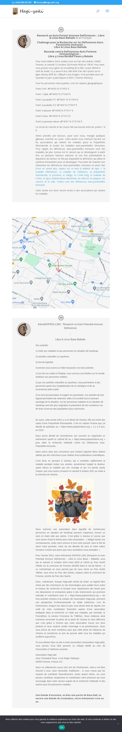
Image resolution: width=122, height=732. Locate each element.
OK (61, 727)
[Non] (118, 723)
